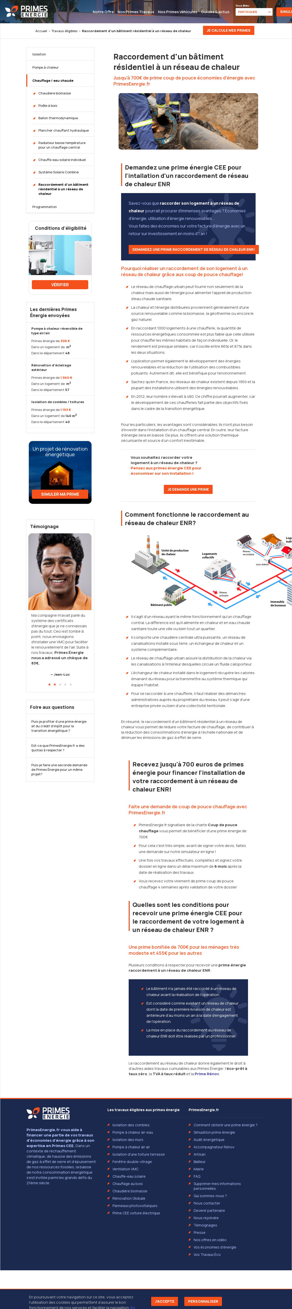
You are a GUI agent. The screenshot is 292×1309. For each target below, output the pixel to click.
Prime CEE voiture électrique (136, 1213)
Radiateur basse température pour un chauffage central (61, 145)
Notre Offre (103, 11)
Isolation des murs (128, 1139)
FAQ (197, 1176)
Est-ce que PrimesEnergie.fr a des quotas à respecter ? (57, 747)
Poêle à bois (47, 105)
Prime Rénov (207, 1073)
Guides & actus (215, 11)
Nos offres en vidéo (210, 1239)
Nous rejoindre (206, 1217)
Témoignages (205, 1225)
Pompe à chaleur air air (131, 1147)
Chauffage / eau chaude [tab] (52, 80)
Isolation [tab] (39, 54)
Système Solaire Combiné (58, 172)
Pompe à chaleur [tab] (45, 67)
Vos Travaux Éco (207, 1254)
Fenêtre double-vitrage (132, 1161)
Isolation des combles (131, 1125)
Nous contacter (207, 1203)
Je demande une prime (188, 489)
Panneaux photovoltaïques (135, 1205)
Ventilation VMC (126, 1169)
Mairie (199, 1169)
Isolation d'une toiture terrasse (139, 1154)
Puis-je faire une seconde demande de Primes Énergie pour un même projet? (59, 769)
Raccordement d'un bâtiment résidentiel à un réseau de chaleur (63, 189)
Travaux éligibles (64, 31)
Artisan (200, 1154)
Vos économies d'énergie (215, 1247)
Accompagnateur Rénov (214, 1147)
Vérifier (60, 284)
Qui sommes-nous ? (210, 1195)
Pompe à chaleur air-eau (133, 1132)
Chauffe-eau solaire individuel (62, 159)
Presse (200, 1232)
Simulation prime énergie (214, 1132)
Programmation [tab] (44, 206)
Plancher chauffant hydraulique (63, 130)
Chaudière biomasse (130, 1191)
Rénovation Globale (129, 1198)
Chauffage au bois (128, 1183)
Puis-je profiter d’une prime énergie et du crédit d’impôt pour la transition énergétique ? (58, 726)
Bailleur (200, 1161)
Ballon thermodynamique (58, 118)
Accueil (41, 31)
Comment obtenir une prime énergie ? (226, 1125)
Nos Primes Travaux (136, 11)
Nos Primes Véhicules (177, 11)
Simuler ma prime (60, 494)
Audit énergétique (209, 1139)
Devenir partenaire (209, 1210)
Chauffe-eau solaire (129, 1176)
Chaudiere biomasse (54, 93)
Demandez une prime (193, 249)
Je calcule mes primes (229, 30)
